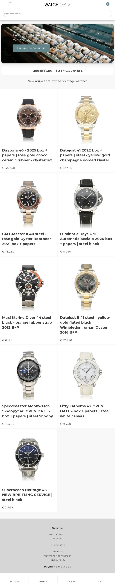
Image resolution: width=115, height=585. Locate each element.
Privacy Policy (57, 560)
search (43, 581)
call (101, 581)
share (72, 581)
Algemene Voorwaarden (57, 555)
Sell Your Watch (57, 534)
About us (57, 551)
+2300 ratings (73, 70)
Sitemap (57, 538)
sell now (14, 581)
